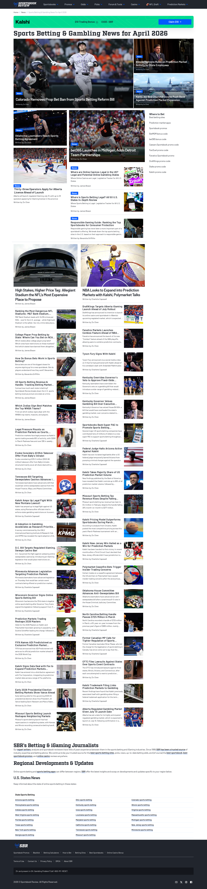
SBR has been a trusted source (170, 749)
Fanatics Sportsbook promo (161, 155)
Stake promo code (157, 166)
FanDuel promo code (158, 150)
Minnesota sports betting (142, 830)
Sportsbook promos (158, 128)
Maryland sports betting (86, 820)
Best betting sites (157, 117)
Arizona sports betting (24, 800)
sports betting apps (46, 771)
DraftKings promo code (159, 161)
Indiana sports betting (24, 810)
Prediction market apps (160, 122)
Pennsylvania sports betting (27, 805)
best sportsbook (174, 752)
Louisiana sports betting (86, 815)
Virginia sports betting (141, 810)
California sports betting (86, 825)
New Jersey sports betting (143, 825)
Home (16, 12)
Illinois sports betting (141, 805)
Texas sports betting (24, 825)
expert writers (24, 749)
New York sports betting (25, 830)
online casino (43, 756)
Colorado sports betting (142, 800)
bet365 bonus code (157, 139)
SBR (83, 771)
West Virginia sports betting (27, 815)
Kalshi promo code (157, 172)
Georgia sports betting (24, 835)
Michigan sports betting (142, 820)
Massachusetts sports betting (144, 815)
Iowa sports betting (84, 810)
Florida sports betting (24, 820)
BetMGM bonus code (158, 133)
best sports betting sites (102, 752)
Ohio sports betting (84, 800)
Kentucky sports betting (86, 805)
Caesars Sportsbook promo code (164, 144)
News (23, 12)
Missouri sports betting (85, 835)
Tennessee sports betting (86, 830)
